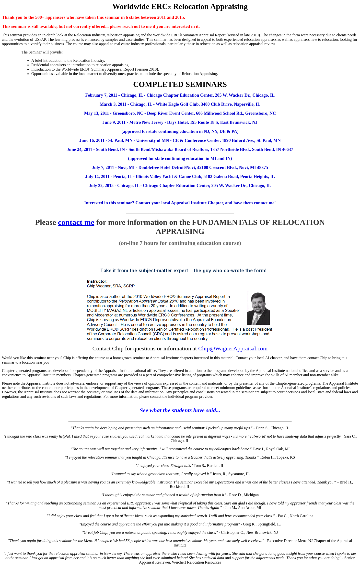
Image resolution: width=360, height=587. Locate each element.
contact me (76, 222)
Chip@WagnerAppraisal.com (232, 348)
